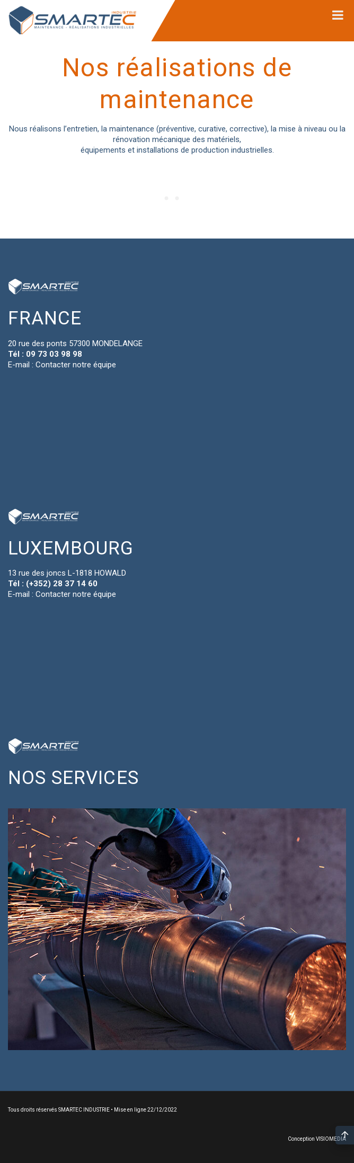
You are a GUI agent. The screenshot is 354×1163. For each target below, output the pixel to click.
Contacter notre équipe (76, 364)
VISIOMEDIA (331, 1139)
